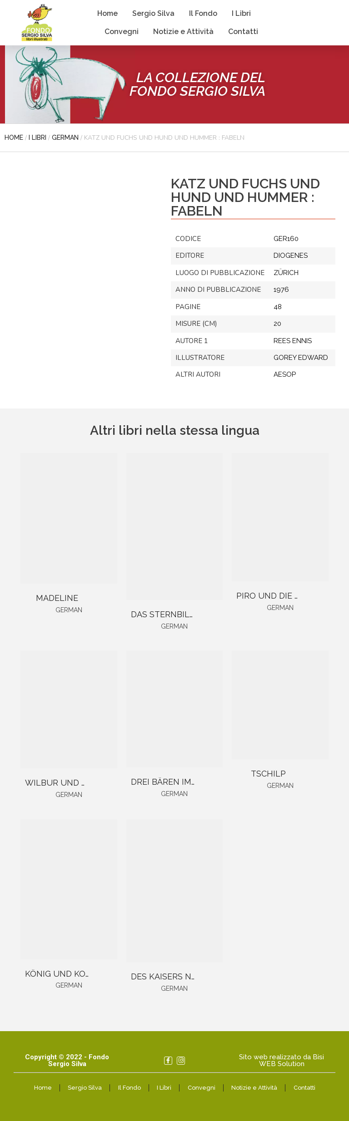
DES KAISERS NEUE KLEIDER (187, 976)
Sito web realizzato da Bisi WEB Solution (281, 1060)
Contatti (243, 31)
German (65, 137)
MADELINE (57, 598)
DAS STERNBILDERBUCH (180, 614)
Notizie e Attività (183, 31)
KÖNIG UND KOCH (61, 973)
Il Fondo (203, 13)
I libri (37, 137)
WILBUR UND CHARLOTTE (78, 782)
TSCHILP (268, 773)
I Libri (241, 13)
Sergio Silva (153, 13)
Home (107, 13)
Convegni (122, 31)
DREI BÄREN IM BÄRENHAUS (187, 782)
